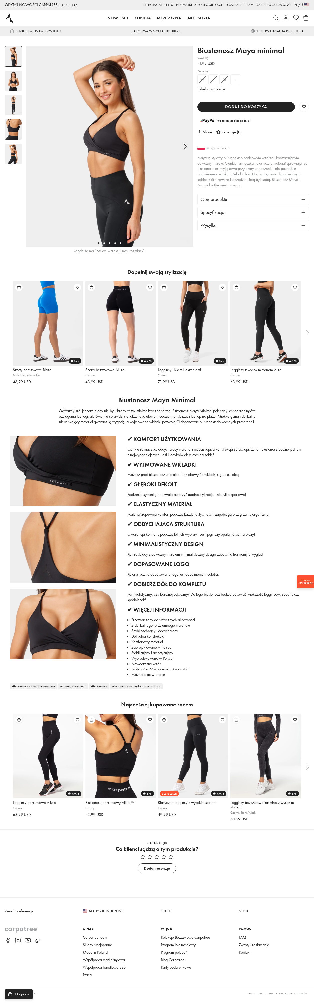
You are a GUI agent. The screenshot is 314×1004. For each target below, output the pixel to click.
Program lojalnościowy (181, 950)
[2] (104, 243)
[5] (121, 243)
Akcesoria (201, 18)
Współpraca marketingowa (106, 965)
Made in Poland (97, 957)
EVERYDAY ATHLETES (137, 5)
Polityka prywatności (290, 998)
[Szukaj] (276, 18)
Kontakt (245, 957)
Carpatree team (97, 942)
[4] (115, 243)
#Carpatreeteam (231, 5)
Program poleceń (176, 957)
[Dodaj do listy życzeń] (78, 287)
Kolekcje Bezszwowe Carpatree (189, 942)
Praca (88, 980)
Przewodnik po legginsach (185, 5)
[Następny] (185, 146)
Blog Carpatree (174, 965)
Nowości (114, 18)
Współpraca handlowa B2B (107, 972)
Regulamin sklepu (254, 998)
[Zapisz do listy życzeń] (304, 107)
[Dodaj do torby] (19, 287)
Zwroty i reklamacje (256, 950)
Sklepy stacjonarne (100, 950)
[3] (109, 243)
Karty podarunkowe (270, 5)
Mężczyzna (169, 18)
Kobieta (140, 18)
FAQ (243, 942)
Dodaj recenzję (157, 873)
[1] (99, 243)
